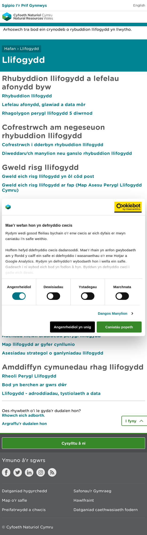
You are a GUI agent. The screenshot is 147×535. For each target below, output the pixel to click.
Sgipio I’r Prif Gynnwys (24, 5)
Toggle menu (140, 16)
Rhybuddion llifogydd (27, 95)
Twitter (17, 472)
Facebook (6, 472)
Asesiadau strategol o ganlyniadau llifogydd (52, 352)
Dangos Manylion (113, 313)
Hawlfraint (84, 500)
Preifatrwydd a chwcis (24, 509)
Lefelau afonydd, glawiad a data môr (43, 104)
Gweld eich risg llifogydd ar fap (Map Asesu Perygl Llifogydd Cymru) (72, 187)
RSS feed (52, 472)
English (139, 5)
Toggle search (127, 16)
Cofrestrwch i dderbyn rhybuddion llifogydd (52, 144)
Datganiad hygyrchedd (24, 491)
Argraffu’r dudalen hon (24, 423)
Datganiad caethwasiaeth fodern (106, 509)
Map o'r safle (14, 500)
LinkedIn (29, 472)
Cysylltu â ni (73, 443)
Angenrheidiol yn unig (72, 327)
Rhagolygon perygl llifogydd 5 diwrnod (47, 113)
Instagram (40, 472)
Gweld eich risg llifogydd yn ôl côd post (48, 176)
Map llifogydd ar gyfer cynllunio (38, 344)
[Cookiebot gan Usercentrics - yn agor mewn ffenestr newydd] (128, 207)
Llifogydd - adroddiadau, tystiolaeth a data (51, 393)
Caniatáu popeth (119, 327)
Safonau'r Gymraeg (92, 491)
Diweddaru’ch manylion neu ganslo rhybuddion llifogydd (67, 153)
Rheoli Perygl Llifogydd (29, 375)
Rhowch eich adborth (23, 415)
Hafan (10, 48)
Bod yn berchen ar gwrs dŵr (34, 384)
